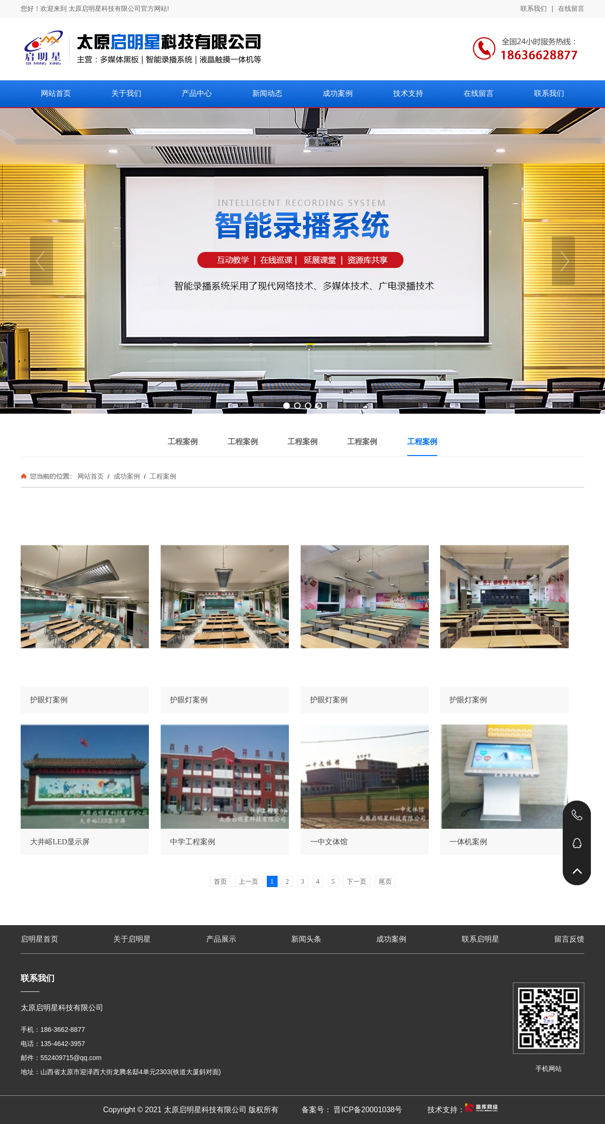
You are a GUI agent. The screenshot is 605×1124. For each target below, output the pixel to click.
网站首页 (91, 476)
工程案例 (162, 476)
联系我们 (533, 8)
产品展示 (221, 939)
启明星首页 (39, 939)
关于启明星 (132, 939)
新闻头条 (306, 939)
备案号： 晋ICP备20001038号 (352, 1110)
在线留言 (571, 8)
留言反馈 (569, 939)
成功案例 (127, 476)
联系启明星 (480, 939)
